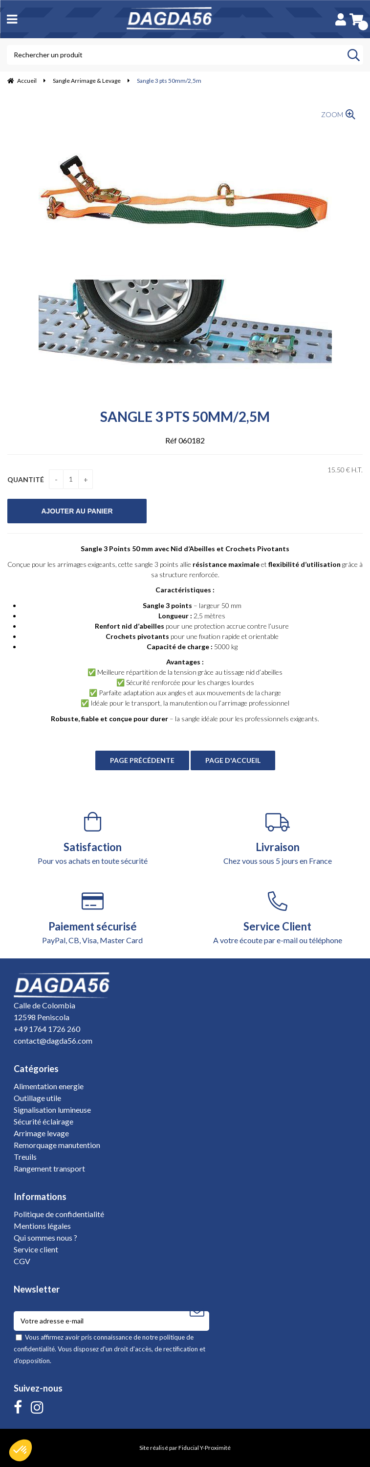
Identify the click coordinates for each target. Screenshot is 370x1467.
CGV (22, 1261)
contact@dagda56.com (53, 1040)
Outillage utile (37, 1097)
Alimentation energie (49, 1086)
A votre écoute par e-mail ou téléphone (277, 918)
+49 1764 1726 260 (47, 1028)
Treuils (25, 1156)
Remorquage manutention (57, 1144)
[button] (20, 1450)
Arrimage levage (41, 1133)
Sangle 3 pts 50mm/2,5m (185, 416)
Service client (36, 1249)
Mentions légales (42, 1225)
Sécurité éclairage (43, 1121)
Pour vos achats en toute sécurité (92, 838)
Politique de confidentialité (59, 1214)
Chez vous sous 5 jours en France (277, 838)
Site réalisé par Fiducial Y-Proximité (185, 1447)
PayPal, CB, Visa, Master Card (92, 918)
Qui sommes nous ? (45, 1237)
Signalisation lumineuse (52, 1109)
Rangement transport (49, 1168)
